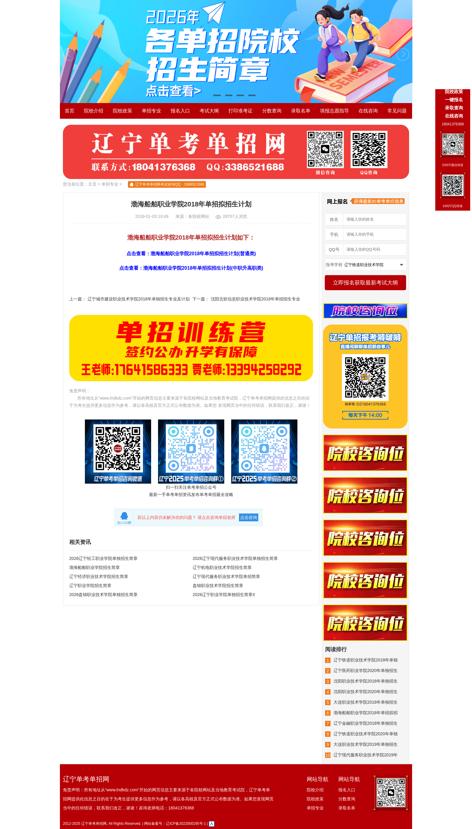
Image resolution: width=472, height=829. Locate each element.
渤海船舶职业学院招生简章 (94, 567)
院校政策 (122, 110)
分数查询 (271, 110)
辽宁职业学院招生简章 (90, 585)
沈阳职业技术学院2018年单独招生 (366, 681)
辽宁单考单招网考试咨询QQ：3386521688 (169, 184)
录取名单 (300, 110)
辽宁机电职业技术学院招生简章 (222, 567)
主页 (92, 184)
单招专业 (151, 110)
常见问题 (397, 110)
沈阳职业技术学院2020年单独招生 (366, 691)
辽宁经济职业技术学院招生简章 (98, 576)
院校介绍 (93, 110)
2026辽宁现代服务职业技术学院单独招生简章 (235, 558)
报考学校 (334, 264)
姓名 (334, 219)
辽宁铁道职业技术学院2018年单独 (366, 660)
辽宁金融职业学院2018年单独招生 (366, 723)
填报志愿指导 (334, 110)
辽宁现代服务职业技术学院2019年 (366, 754)
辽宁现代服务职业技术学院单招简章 (226, 576)
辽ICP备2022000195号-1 (186, 823)
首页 (69, 110)
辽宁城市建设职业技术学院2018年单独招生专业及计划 (139, 299)
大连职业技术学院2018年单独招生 (366, 702)
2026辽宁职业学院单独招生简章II (224, 594)
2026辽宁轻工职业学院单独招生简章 (103, 558)
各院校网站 (198, 216)
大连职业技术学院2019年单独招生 (366, 744)
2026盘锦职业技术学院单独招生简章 (103, 594)
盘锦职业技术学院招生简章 (218, 585)
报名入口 (180, 110)
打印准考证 (240, 110)
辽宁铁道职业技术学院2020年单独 (366, 733)
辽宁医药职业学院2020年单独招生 (366, 670)
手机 (334, 234)
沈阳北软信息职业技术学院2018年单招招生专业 (255, 299)
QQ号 (334, 249)
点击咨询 (248, 517)
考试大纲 (209, 110)
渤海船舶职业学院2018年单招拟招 (366, 712)
